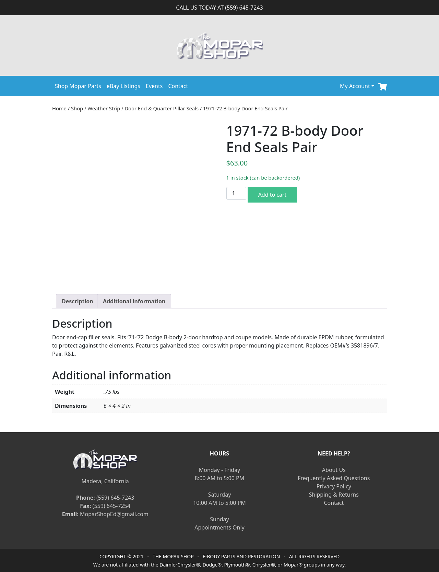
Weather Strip (103, 108)
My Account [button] (355, 86)
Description (77, 301)
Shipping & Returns (334, 494)
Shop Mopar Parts (78, 86)
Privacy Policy (334, 486)
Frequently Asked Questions (334, 478)
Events (154, 86)
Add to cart (272, 194)
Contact (178, 86)
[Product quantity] (236, 193)
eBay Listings (123, 86)
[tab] (77, 301)
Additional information (134, 301)
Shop (77, 108)
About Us (334, 470)
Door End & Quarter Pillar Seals (161, 108)
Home (59, 108)
